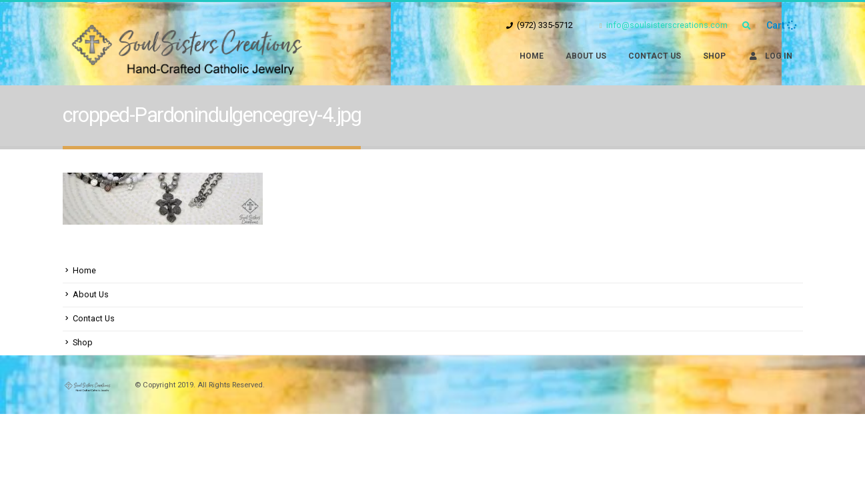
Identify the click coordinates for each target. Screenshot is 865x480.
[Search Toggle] (747, 26)
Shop (714, 56)
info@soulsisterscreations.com (664, 25)
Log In (770, 56)
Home (532, 56)
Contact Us (654, 56)
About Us (586, 56)
